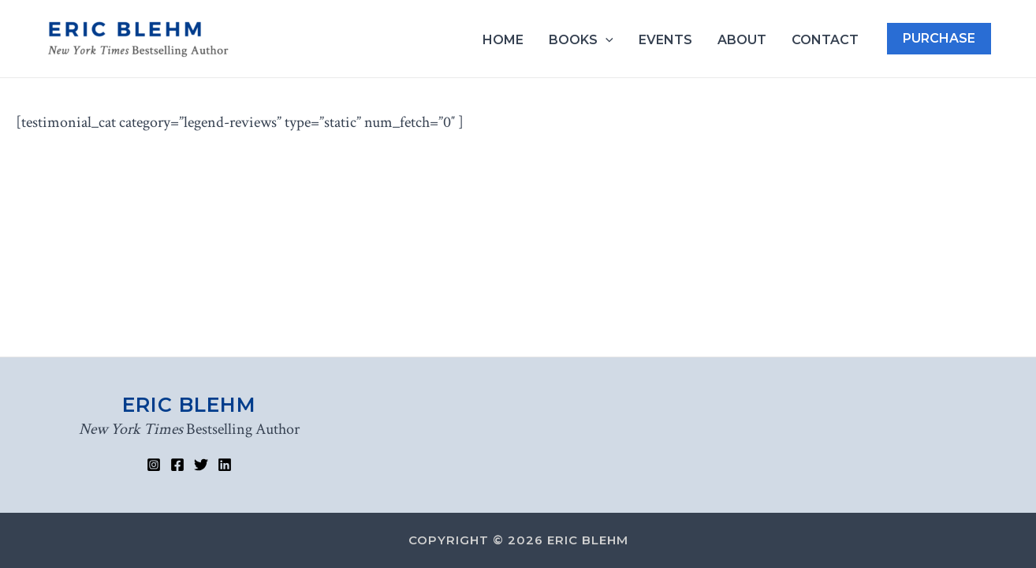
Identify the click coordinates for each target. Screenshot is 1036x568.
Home (503, 40)
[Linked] (225, 465)
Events (665, 40)
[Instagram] (154, 465)
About (741, 40)
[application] (605, 40)
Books (581, 40)
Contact (825, 40)
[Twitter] (201, 465)
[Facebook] (177, 465)
